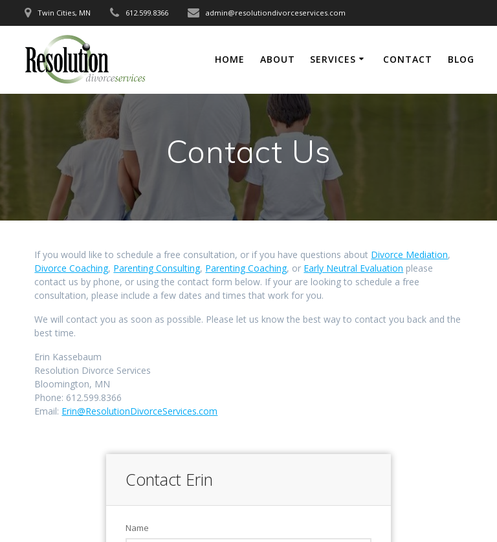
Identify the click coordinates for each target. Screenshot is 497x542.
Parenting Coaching (246, 268)
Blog (461, 59)
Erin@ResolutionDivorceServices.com (139, 411)
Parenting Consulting (156, 268)
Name (137, 528)
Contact (407, 59)
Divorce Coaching (71, 268)
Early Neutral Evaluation (353, 268)
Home (230, 59)
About (277, 59)
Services (333, 59)
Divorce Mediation (409, 254)
